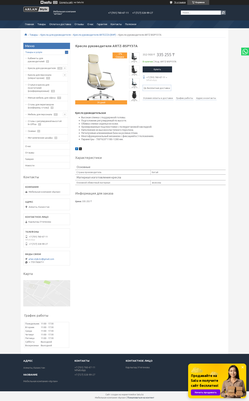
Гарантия (102, 24)
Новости (29, 165)
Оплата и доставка (60, 24)
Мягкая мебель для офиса (42, 97)
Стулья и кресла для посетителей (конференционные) (38, 87)
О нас (90, 24)
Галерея (29, 159)
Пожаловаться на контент (140, 397)
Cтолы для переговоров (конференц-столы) (41, 106)
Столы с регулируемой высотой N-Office (45, 122)
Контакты (116, 24)
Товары (41, 24)
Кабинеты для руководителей (36, 60)
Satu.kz (140, 394)
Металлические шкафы (40, 137)
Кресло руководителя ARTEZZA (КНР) (94, 34)
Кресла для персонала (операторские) (39, 76)
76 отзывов (180, 2)
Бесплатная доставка (158, 88)
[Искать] (223, 13)
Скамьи (32, 131)
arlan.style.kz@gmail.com (41, 259)
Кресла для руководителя (55, 34)
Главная (29, 24)
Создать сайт (66, 2)
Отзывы (79, 24)
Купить (157, 69)
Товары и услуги (33, 52)
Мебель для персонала (40, 114)
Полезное (130, 24)
